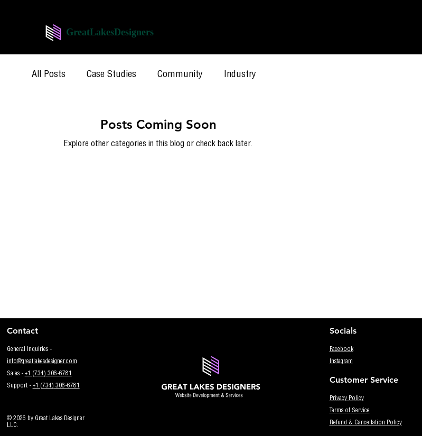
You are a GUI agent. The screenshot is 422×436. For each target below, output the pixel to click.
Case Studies (111, 75)
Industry (240, 75)
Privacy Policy (347, 399)
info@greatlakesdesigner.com (42, 362)
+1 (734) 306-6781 (48, 374)
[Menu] (171, 36)
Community (180, 75)
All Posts (48, 75)
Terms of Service (350, 411)
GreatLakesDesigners (110, 32)
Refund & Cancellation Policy (366, 423)
